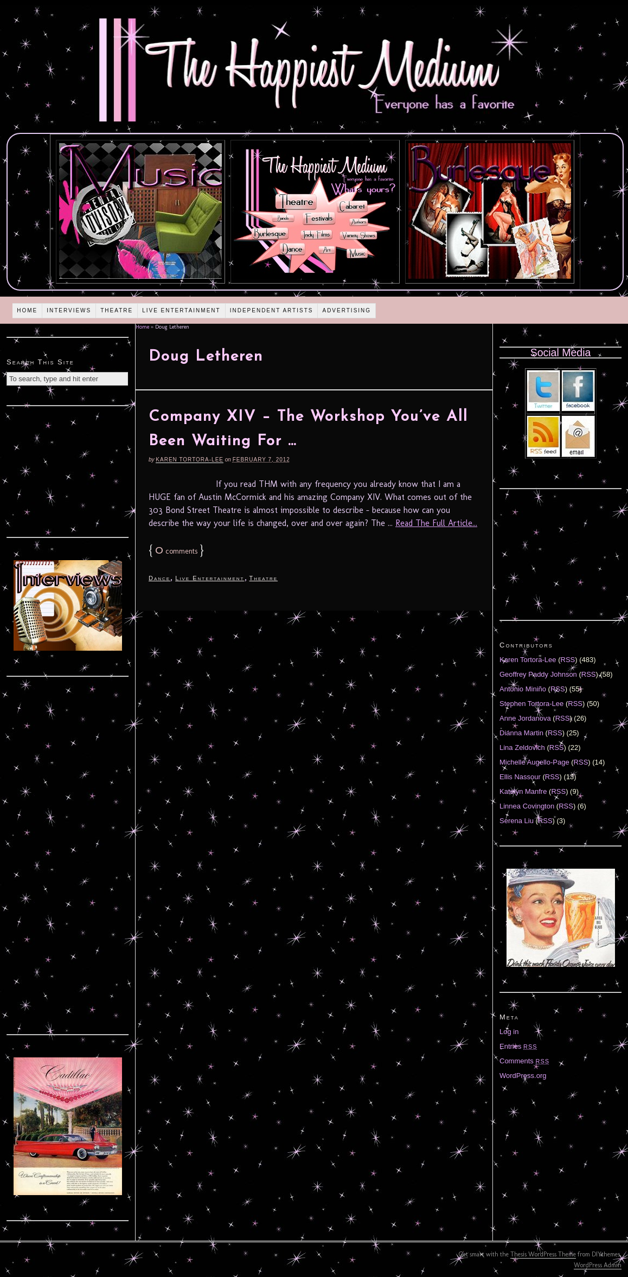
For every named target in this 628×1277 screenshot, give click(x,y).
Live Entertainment (181, 310)
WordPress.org (522, 1075)
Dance (159, 578)
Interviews (69, 310)
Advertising (346, 310)
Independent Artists (271, 310)
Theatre (116, 310)
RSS (568, 660)
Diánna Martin (521, 733)
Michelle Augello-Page (534, 762)
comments (176, 551)
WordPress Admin (597, 1265)
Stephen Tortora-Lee (531, 704)
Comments (524, 1061)
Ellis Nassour (520, 777)
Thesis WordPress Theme (543, 1254)
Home (27, 310)
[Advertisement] (68, 470)
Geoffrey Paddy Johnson (538, 674)
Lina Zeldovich (522, 747)
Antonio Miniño (522, 689)
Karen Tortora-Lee (189, 460)
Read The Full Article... (436, 523)
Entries (518, 1046)
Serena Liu (516, 821)
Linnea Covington (526, 806)
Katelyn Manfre (523, 791)
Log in (508, 1032)
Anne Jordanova (525, 718)
